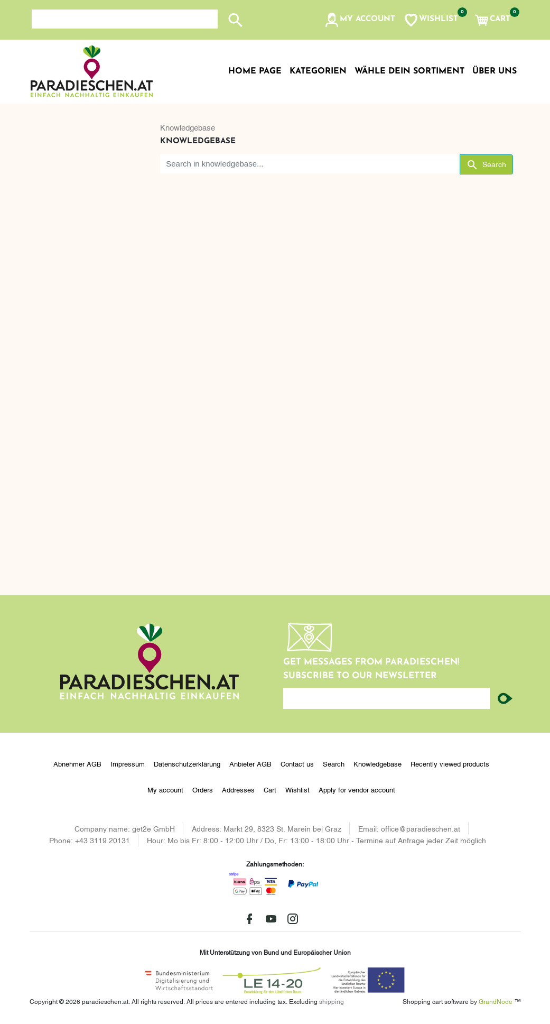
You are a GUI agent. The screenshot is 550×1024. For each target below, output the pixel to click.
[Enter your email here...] (386, 698)
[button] (359, 20)
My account (165, 789)
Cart (270, 789)
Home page (255, 71)
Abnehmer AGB (77, 763)
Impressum (127, 763)
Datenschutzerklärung (187, 763)
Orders (202, 789)
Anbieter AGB (250, 763)
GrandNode (495, 1001)
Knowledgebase (187, 127)
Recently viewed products (450, 763)
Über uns (494, 71)
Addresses (238, 789)
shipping (331, 1001)
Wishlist (297, 789)
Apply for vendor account (357, 789)
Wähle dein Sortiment (409, 71)
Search (333, 763)
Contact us (297, 763)
